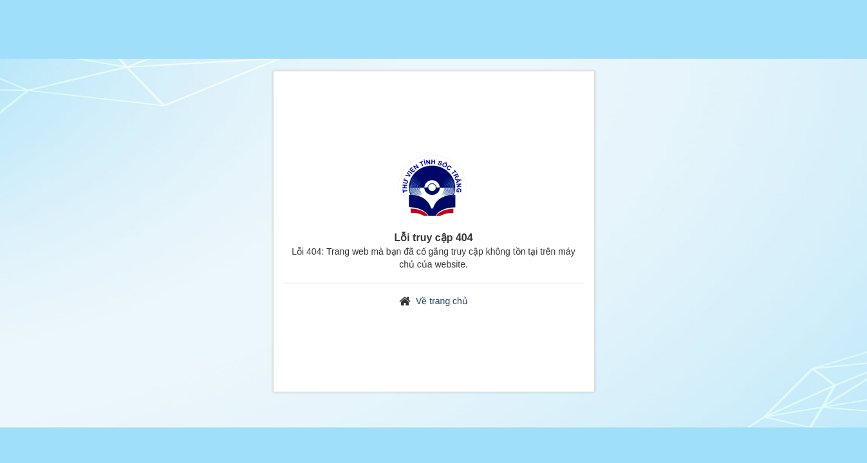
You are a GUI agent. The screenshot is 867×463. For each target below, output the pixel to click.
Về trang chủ (442, 301)
